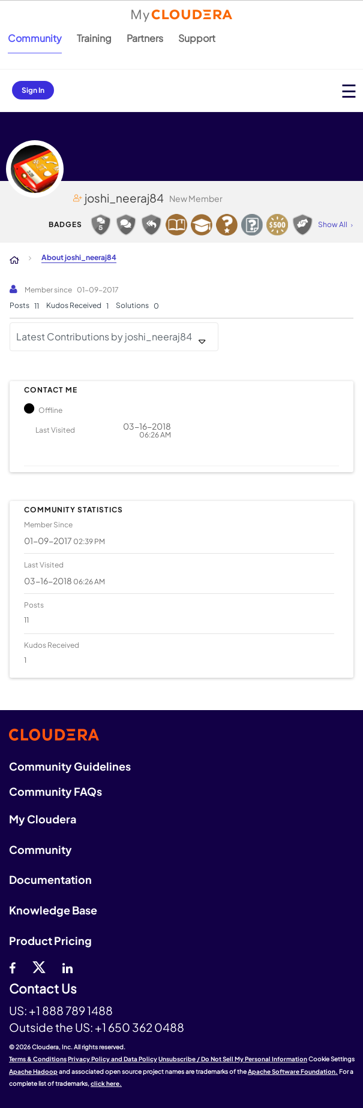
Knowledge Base (53, 910)
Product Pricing (50, 940)
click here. (106, 1083)
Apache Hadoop (33, 1071)
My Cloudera (42, 819)
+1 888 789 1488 (71, 1010)
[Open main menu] (349, 91)
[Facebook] (12, 967)
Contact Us (43, 989)
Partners (145, 38)
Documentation (50, 879)
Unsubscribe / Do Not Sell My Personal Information (232, 1058)
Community (35, 38)
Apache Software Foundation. (293, 1071)
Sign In (33, 90)
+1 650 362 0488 (139, 1027)
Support (196, 38)
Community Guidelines (70, 766)
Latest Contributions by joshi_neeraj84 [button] (104, 336)
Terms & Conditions (38, 1058)
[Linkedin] (67, 967)
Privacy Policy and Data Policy (112, 1058)
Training (94, 38)
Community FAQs (55, 791)
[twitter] (39, 967)
